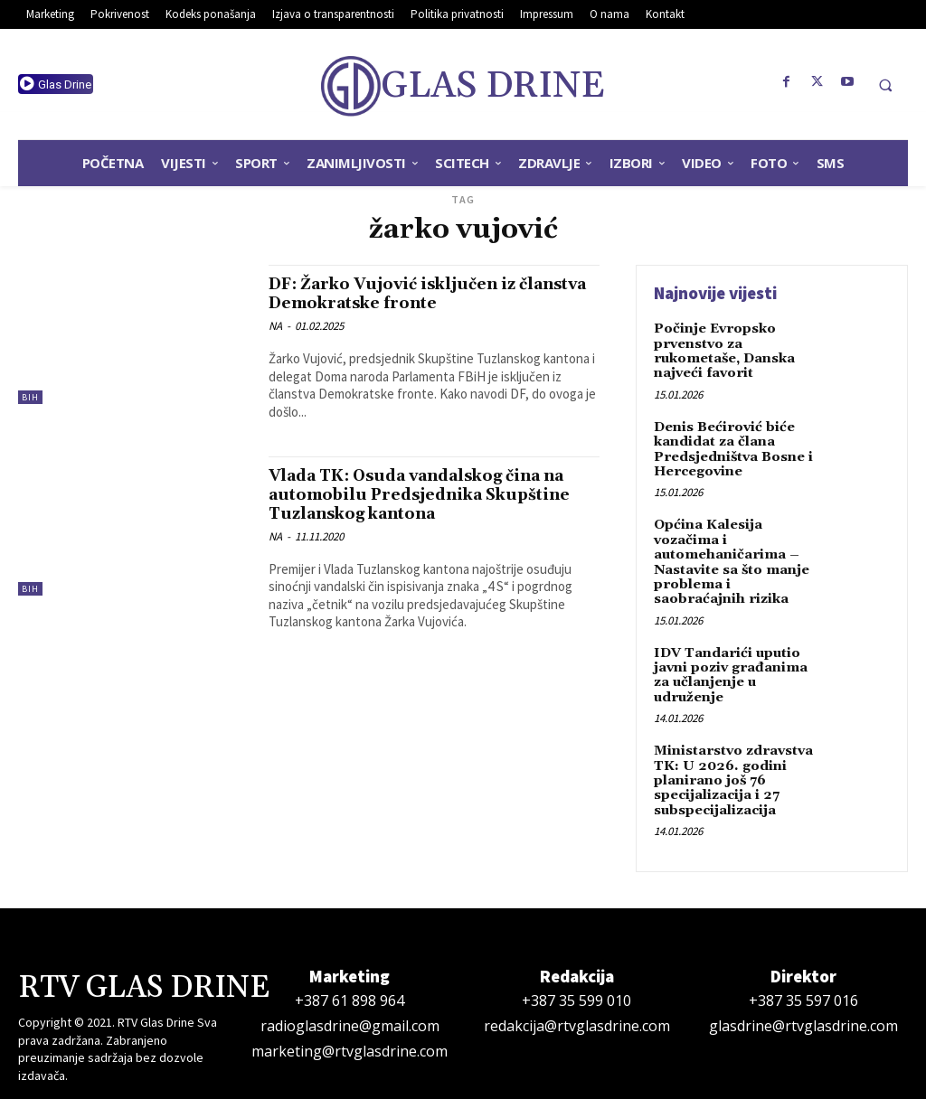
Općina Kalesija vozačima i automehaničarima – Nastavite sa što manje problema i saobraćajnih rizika (735, 552)
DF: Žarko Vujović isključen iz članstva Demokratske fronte (406, 293)
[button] (885, 85)
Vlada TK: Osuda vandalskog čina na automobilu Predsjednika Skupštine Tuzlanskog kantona (434, 494)
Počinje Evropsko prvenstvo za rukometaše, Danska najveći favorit (723, 349)
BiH (30, 397)
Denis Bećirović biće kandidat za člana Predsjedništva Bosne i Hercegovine (731, 444)
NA (275, 325)
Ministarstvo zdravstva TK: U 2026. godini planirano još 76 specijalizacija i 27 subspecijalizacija (732, 762)
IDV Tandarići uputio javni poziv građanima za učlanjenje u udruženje (728, 661)
